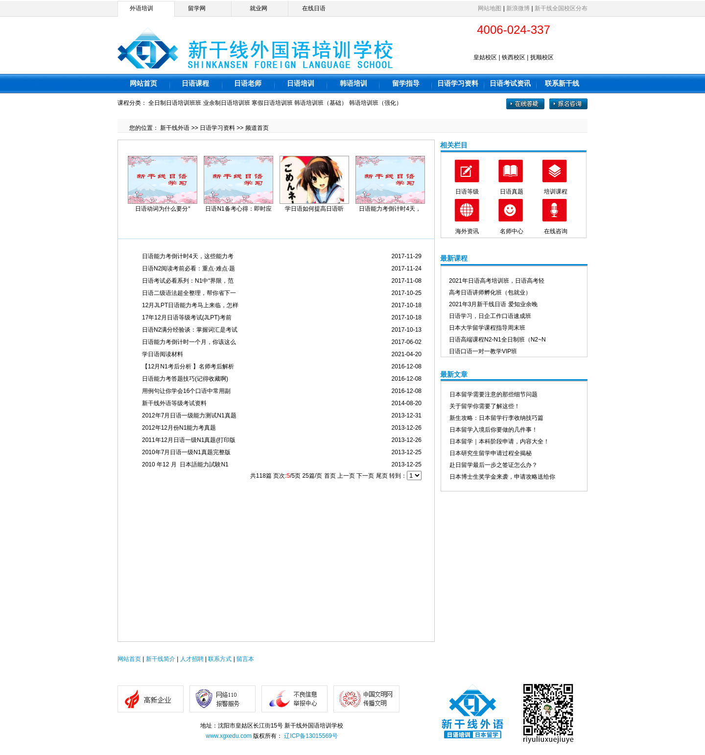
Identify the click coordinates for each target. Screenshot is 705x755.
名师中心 (511, 231)
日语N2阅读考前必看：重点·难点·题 (188, 268)
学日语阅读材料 (162, 354)
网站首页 (143, 83)
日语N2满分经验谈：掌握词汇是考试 (189, 329)
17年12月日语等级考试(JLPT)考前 (187, 317)
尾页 (382, 475)
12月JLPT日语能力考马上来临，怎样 (190, 305)
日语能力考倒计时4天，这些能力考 (188, 256)
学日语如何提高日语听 (314, 208)
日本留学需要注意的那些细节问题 (493, 394)
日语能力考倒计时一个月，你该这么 (189, 342)
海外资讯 (467, 231)
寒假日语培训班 (272, 102)
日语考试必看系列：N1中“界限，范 (188, 280)
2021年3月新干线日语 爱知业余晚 (493, 304)
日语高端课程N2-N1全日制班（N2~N (497, 339)
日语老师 (247, 83)
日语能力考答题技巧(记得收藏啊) (185, 378)
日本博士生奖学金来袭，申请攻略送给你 (502, 476)
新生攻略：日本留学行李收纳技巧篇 (496, 417)
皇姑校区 (485, 57)
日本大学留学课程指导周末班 (487, 327)
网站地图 (489, 8)
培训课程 (555, 191)
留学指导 (406, 83)
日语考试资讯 (510, 83)
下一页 (365, 475)
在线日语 (314, 8)
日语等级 (467, 191)
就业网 (258, 8)
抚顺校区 (542, 57)
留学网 (197, 8)
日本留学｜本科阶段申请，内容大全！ (499, 441)
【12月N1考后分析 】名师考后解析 (188, 366)
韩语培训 (353, 83)
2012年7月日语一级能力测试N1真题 (189, 415)
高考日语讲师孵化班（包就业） (490, 292)
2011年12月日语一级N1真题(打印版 (188, 440)
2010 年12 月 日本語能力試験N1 (185, 464)
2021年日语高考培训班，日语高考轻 (496, 280)
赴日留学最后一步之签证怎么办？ (493, 465)
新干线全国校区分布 (561, 8)
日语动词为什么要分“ (162, 208)
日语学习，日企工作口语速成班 (490, 316)
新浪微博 (518, 8)
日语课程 (195, 83)
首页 (330, 475)
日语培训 (300, 83)
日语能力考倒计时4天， (390, 208)
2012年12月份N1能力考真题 (179, 427)
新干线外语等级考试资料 (174, 403)
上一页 (346, 475)
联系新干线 (562, 83)
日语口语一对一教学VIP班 (483, 351)
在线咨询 (555, 231)
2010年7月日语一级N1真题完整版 (186, 452)
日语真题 (511, 191)
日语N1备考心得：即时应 (238, 208)
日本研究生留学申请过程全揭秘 (490, 453)
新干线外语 (174, 127)
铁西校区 (513, 57)
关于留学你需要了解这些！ (484, 406)
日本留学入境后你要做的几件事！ (493, 429)
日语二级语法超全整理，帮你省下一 (189, 293)
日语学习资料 (457, 83)
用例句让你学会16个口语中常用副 (186, 391)
